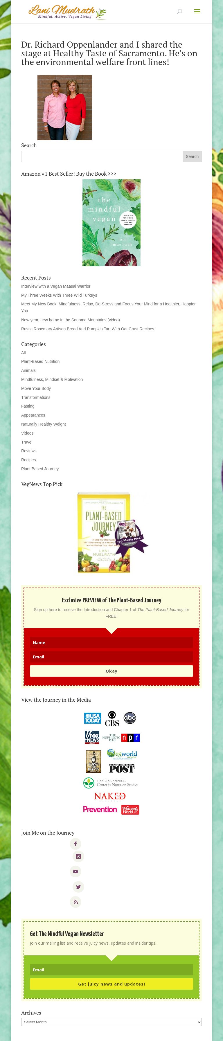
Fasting (28, 406)
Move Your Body (36, 388)
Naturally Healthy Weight (43, 424)
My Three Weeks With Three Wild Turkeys (59, 295)
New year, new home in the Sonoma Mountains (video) (70, 320)
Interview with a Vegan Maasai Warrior (55, 286)
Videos (27, 433)
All (23, 352)
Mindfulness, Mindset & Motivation (52, 379)
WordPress (152, 1033)
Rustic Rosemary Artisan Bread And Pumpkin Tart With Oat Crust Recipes (87, 329)
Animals (28, 370)
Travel (26, 442)
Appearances (33, 415)
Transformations (36, 397)
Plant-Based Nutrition (40, 361)
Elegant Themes (99, 1033)
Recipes (28, 460)
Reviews (29, 451)
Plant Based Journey (40, 469)
